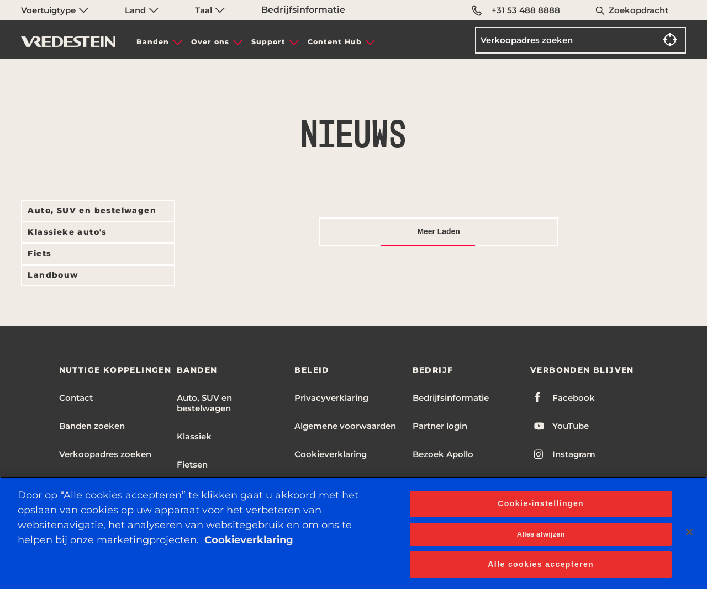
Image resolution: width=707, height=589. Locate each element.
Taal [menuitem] (210, 10)
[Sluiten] (689, 532)
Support (268, 42)
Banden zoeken (92, 426)
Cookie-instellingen (541, 503)
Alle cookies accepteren (541, 564)
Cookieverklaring (330, 454)
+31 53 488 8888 (516, 10)
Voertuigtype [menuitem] (54, 10)
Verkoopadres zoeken (105, 454)
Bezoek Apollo (443, 454)
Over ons (210, 42)
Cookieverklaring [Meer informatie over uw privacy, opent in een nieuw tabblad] (248, 540)
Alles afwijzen (541, 534)
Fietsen (192, 464)
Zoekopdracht (638, 10)
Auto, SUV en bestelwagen (92, 210)
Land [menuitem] (142, 10)
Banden (152, 42)
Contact (76, 397)
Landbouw (53, 275)
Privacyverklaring (331, 397)
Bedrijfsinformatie (303, 9)
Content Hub (335, 42)
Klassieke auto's (67, 232)
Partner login (440, 426)
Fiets (39, 253)
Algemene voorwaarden (345, 426)
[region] (353, 533)
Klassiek (194, 436)
